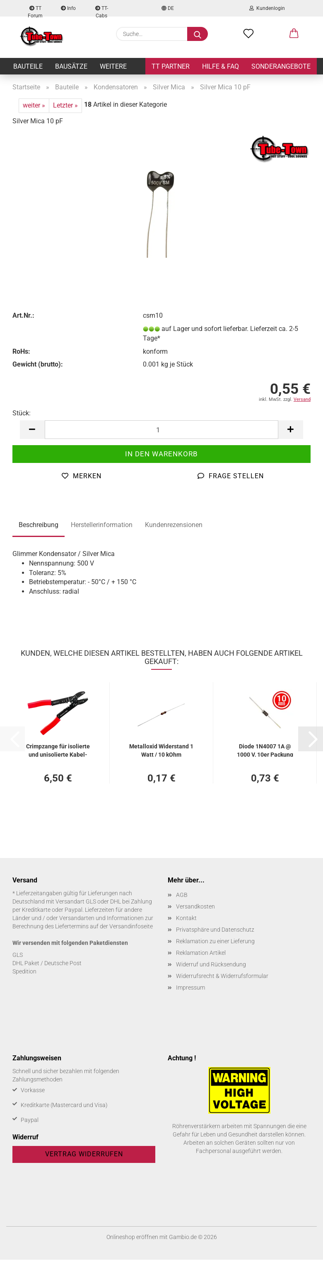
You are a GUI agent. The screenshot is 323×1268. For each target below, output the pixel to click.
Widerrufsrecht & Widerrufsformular (222, 976)
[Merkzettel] (248, 34)
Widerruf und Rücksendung (211, 964)
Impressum (190, 987)
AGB (182, 895)
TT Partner (171, 66)
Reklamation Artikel (201, 952)
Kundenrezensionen (173, 525)
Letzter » (65, 105)
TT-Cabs (101, 11)
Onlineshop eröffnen (132, 1237)
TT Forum (35, 11)
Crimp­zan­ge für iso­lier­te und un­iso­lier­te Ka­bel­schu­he (58, 750)
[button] (294, 34)
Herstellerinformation (102, 525)
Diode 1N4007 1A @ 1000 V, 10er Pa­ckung (265, 750)
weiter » (34, 105)
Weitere (113, 66)
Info (68, 8)
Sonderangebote (281, 66)
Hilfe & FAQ (220, 66)
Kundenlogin (267, 8)
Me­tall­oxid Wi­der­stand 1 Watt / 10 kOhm (161, 750)
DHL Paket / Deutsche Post (47, 963)
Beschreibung (38, 525)
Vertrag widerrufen (84, 1154)
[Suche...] (197, 34)
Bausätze (71, 66)
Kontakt (186, 918)
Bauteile (28, 66)
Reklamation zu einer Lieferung (215, 941)
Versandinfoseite (131, 926)
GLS (17, 955)
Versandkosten (195, 906)
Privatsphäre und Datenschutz (215, 929)
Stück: (21, 413)
